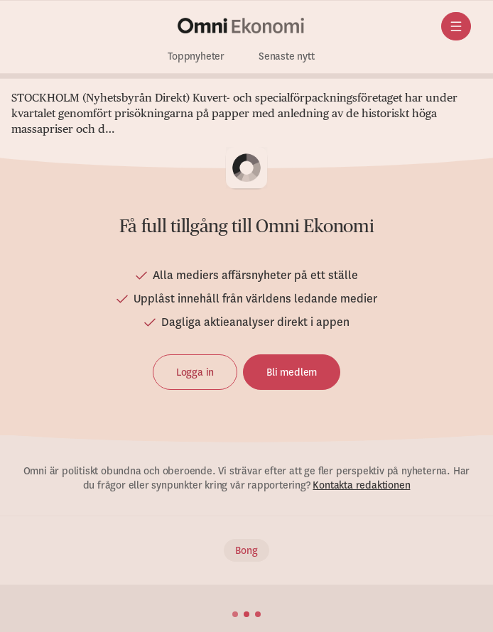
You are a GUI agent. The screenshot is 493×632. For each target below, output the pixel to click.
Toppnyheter (196, 56)
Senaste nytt (287, 56)
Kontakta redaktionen (361, 485)
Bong (246, 550)
